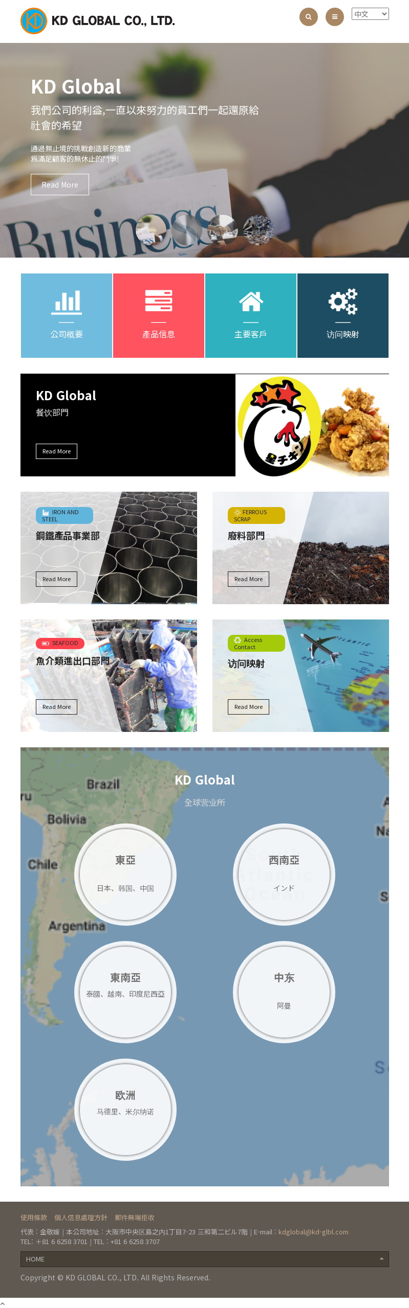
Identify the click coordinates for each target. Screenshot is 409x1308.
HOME (204, 1259)
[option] (204, 150)
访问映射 (246, 663)
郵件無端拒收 (135, 1217)
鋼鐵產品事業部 (68, 535)
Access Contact (248, 643)
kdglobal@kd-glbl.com (313, 1231)
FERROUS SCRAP (250, 515)
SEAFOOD (60, 642)
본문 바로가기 (0, 0)
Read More (59, 184)
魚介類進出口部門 (73, 660)
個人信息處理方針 (80, 1217)
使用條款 (33, 1217)
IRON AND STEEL (60, 515)
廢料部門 (246, 535)
